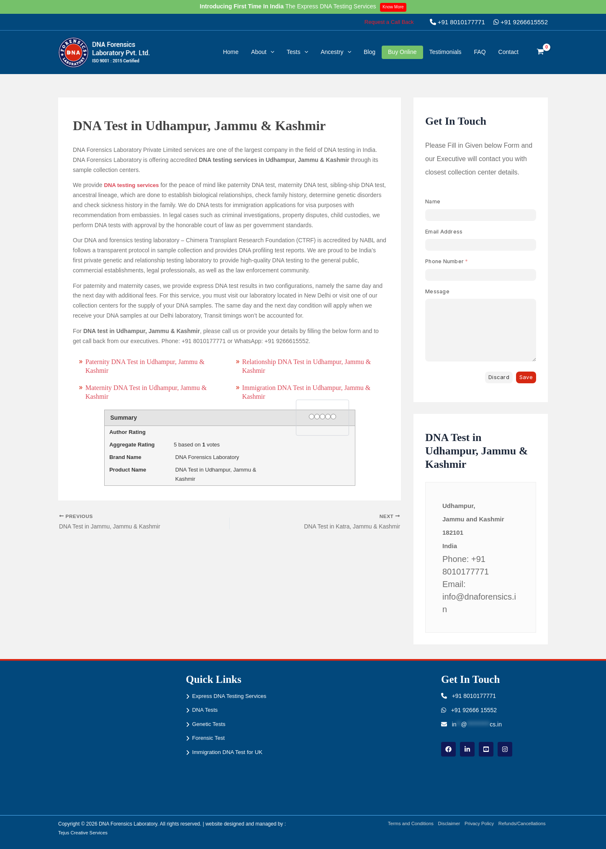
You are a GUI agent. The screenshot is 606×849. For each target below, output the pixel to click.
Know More (395, 7)
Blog (369, 52)
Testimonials (445, 52)
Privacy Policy (477, 824)
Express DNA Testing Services (231, 696)
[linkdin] (467, 749)
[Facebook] (448, 749)
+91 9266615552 (520, 22)
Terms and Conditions (403, 824)
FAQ (480, 52)
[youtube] (486, 749)
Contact (508, 52)
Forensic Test (209, 738)
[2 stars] (317, 417)
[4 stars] (328, 417)
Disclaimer (444, 824)
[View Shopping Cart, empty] (540, 52)
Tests (297, 52)
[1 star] (311, 417)
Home (231, 52)
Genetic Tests (210, 724)
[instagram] (505, 749)
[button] (389, 22)
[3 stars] (322, 417)
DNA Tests (205, 710)
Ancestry (336, 52)
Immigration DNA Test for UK (229, 752)
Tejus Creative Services (84, 833)
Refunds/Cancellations (523, 824)
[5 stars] (333, 417)
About (262, 52)
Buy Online (402, 52)
